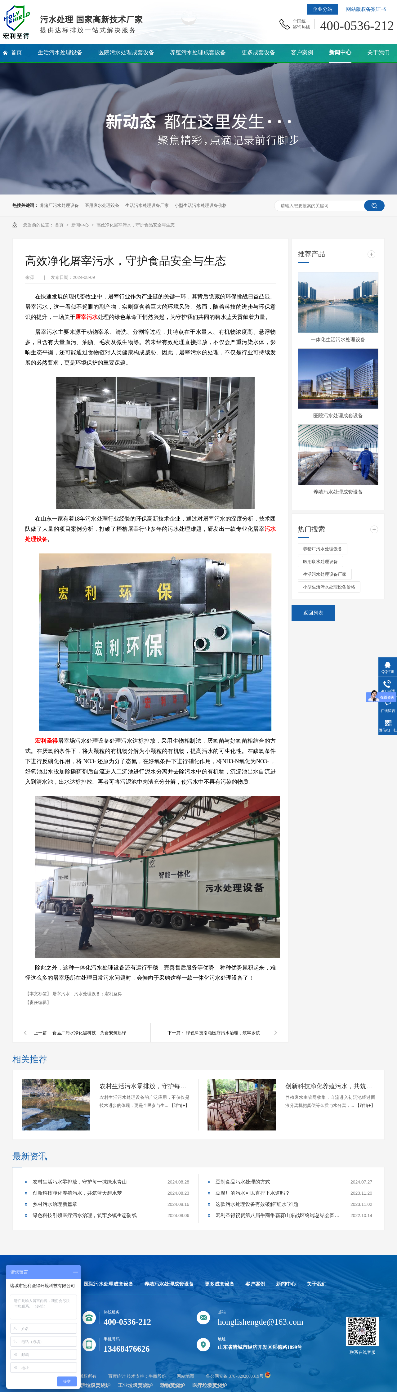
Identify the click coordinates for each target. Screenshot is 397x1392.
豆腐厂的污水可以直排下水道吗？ (253, 1193)
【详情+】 (180, 1105)
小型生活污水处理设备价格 (201, 205)
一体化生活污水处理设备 (338, 339)
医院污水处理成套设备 (338, 415)
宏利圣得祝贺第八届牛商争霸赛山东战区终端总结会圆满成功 (278, 1215)
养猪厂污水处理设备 (59, 205)
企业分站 (322, 9)
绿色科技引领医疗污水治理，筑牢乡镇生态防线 (226, 1032)
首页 (60, 224)
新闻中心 (80, 224)
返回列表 (313, 612)
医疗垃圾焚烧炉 (209, 1385)
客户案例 (255, 1284)
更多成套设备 (219, 1284)
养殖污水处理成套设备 (338, 492)
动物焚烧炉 (172, 1385)
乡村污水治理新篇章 (55, 1204)
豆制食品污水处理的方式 (243, 1181)
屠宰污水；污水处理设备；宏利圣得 (87, 993)
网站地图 (185, 1376)
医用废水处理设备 (102, 205)
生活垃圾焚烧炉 (93, 1385)
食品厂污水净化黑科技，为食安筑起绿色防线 (92, 1032)
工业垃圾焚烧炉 (135, 1385)
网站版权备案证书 (366, 9)
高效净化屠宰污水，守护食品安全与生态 (135, 224)
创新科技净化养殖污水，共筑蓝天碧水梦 (330, 1086)
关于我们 (317, 1284)
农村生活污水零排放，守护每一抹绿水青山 (145, 1086)
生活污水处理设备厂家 (147, 205)
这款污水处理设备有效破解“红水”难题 (257, 1204)
